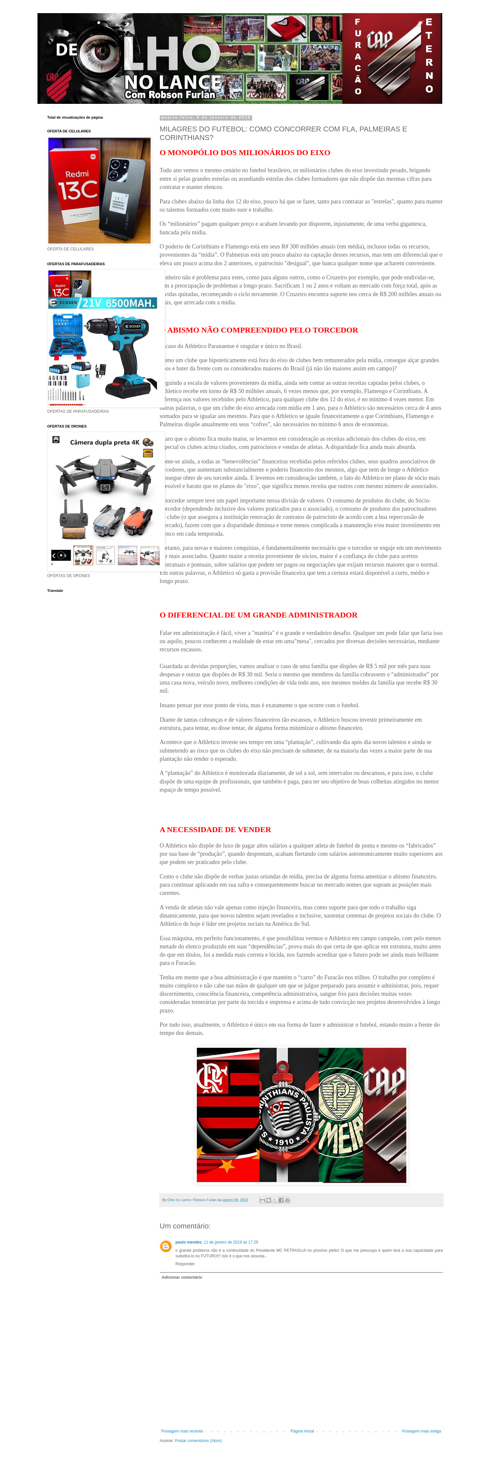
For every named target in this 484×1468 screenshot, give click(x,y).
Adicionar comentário (182, 1277)
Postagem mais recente (182, 1431)
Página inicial (302, 1431)
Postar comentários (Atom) (198, 1440)
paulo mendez (189, 1242)
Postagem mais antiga (421, 1431)
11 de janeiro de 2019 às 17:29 (231, 1242)
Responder (185, 1264)
